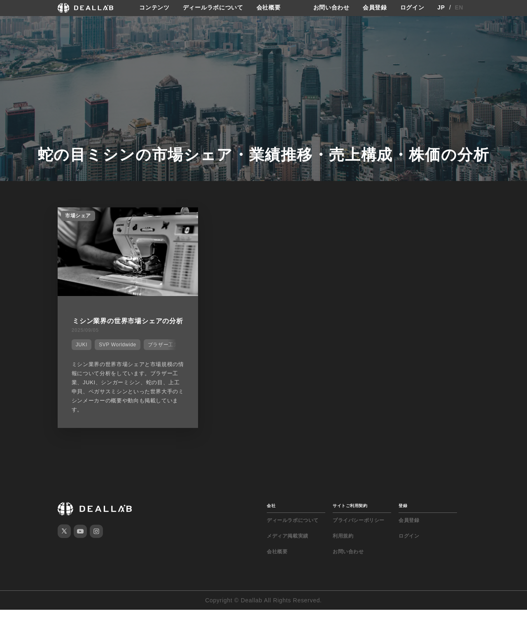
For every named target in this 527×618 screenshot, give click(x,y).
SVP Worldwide (116, 354)
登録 (403, 514)
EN (459, 8)
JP (441, 8)
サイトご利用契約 (350, 514)
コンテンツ (154, 8)
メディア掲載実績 (287, 544)
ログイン (412, 8)
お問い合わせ (331, 8)
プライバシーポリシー (359, 528)
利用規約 (343, 544)
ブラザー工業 (162, 354)
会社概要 (269, 8)
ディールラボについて (213, 8)
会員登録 (375, 8)
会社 (271, 514)
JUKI (80, 354)
